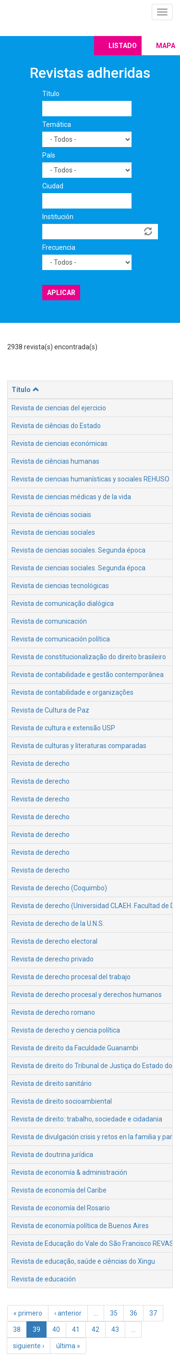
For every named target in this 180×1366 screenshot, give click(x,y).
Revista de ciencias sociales (53, 532)
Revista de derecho (41, 763)
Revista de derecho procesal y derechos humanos (87, 994)
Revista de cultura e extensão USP (63, 728)
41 (76, 1329)
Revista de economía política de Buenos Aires (80, 1226)
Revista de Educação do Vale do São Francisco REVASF (94, 1243)
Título (51, 94)
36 (133, 1313)
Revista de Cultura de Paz (50, 710)
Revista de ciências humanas (55, 461)
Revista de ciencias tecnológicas (60, 586)
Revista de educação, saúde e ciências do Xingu (83, 1261)
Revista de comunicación (49, 621)
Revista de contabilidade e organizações (72, 692)
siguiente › (28, 1346)
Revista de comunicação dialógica (63, 603)
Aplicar (61, 292)
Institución (57, 217)
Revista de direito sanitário (52, 1083)
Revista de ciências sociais (51, 514)
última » (68, 1346)
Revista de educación (44, 1279)
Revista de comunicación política (61, 639)
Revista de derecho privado (53, 959)
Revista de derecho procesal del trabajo (71, 977)
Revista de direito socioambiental (62, 1101)
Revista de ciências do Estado (56, 426)
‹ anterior (68, 1313)
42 (95, 1329)
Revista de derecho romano (53, 1012)
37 (153, 1313)
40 (56, 1329)
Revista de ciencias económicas (60, 443)
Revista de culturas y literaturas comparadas (79, 746)
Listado (122, 45)
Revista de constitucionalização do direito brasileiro (89, 657)
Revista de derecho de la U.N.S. (58, 923)
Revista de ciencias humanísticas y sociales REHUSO (90, 479)
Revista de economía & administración (69, 1172)
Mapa (165, 45)
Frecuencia (58, 247)
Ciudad (52, 186)
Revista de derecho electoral (54, 941)
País (48, 155)
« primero (27, 1313)
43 (115, 1329)
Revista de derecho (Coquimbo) (59, 888)
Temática (56, 124)
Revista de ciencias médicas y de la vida (71, 497)
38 (17, 1329)
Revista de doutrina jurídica (52, 1154)
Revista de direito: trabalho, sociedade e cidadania (87, 1119)
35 (114, 1313)
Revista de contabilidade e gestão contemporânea (88, 674)
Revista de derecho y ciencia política (66, 1030)
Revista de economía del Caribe (59, 1190)
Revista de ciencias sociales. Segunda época (78, 550)
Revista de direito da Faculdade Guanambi (75, 1048)
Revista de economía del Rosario (61, 1208)
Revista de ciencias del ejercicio (59, 408)
